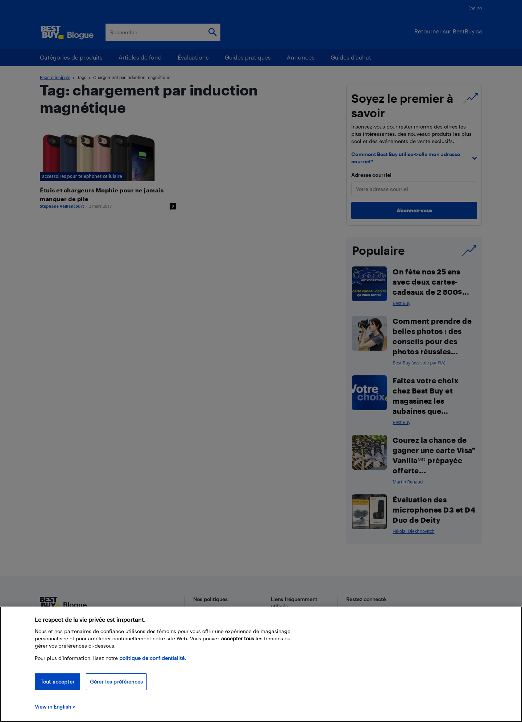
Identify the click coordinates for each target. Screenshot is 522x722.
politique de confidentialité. (152, 658)
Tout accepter (57, 681)
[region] (261, 664)
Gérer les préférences (116, 681)
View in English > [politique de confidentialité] (55, 706)
